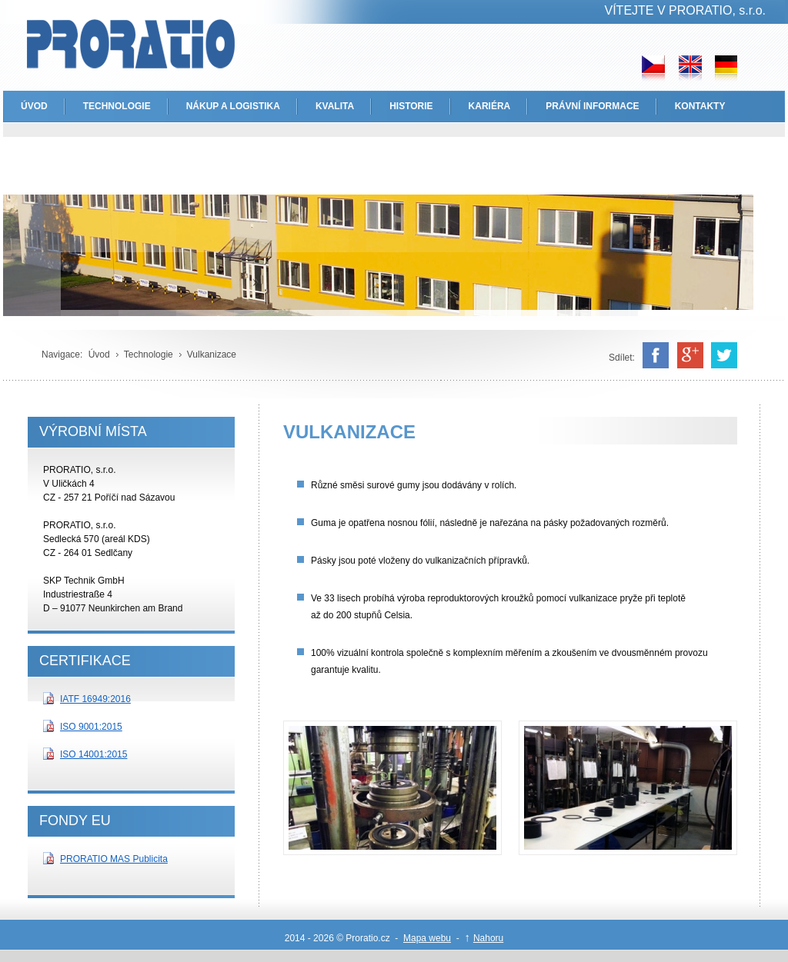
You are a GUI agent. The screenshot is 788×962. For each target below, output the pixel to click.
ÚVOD (34, 106)
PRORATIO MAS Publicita (114, 859)
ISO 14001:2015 (93, 754)
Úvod (99, 354)
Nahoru (488, 938)
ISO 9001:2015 (91, 726)
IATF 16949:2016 (95, 699)
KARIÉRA (490, 106)
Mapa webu (427, 938)
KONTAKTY (700, 106)
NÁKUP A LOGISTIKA (233, 106)
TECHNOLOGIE (117, 106)
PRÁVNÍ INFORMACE (592, 106)
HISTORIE (410, 106)
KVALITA (335, 106)
